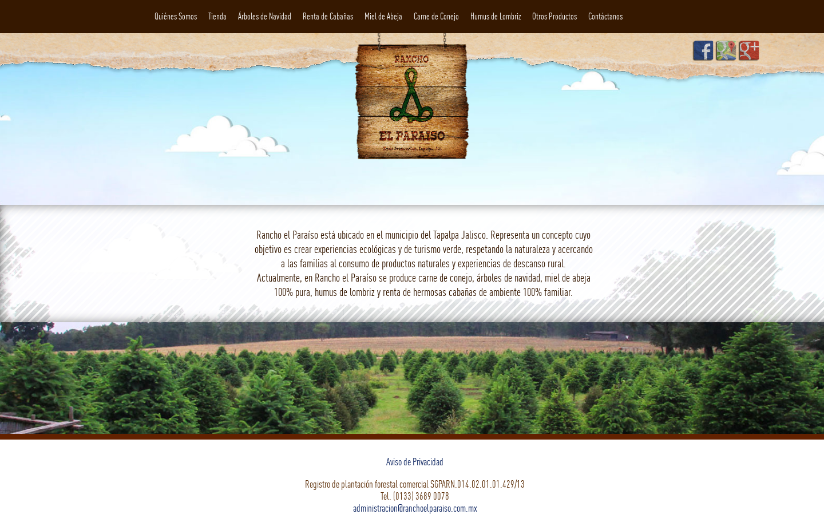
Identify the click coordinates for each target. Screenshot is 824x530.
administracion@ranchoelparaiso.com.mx (415, 508)
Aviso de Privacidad (414, 462)
